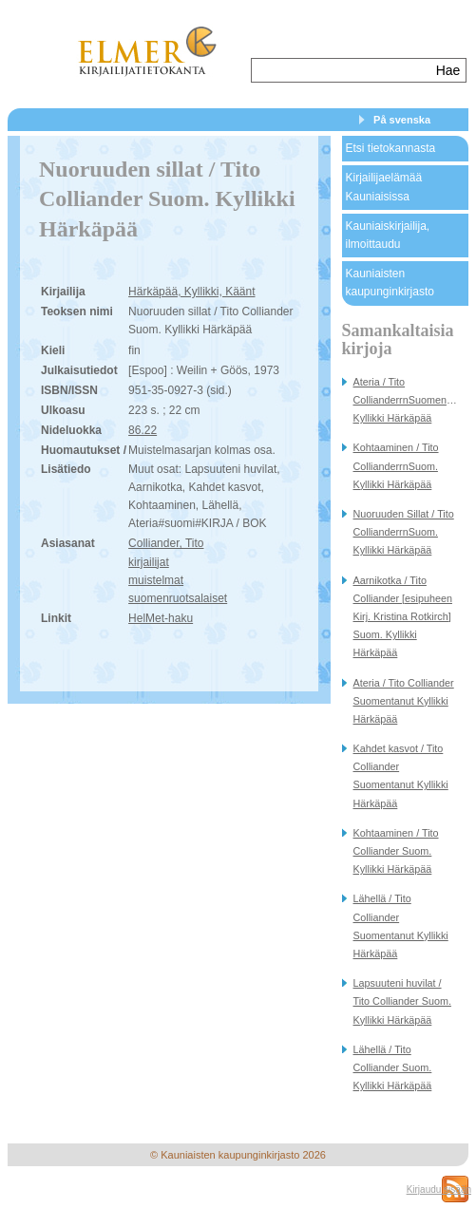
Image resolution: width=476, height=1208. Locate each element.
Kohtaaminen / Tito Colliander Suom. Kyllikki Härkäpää (396, 851)
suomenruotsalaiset (177, 598)
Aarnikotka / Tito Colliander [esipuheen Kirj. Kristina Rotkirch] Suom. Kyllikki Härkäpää (402, 617)
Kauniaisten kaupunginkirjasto (390, 282)
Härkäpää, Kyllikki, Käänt (191, 291)
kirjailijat (148, 562)
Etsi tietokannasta (391, 148)
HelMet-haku (160, 618)
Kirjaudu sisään (439, 1189)
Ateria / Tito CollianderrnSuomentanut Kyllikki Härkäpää (411, 400)
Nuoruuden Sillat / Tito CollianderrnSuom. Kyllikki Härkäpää (403, 532)
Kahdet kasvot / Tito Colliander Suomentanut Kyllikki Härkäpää (400, 776)
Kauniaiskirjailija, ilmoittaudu (388, 235)
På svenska (401, 119)
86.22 (142, 430)
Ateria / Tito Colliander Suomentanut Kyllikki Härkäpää (403, 701)
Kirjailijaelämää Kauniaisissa (384, 186)
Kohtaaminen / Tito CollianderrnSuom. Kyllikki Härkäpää (396, 465)
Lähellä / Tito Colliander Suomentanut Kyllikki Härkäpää (400, 926)
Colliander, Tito (165, 543)
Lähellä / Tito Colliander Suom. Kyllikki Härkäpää (392, 1067)
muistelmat (155, 580)
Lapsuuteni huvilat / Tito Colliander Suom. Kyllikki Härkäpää (402, 1001)
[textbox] (341, 70)
